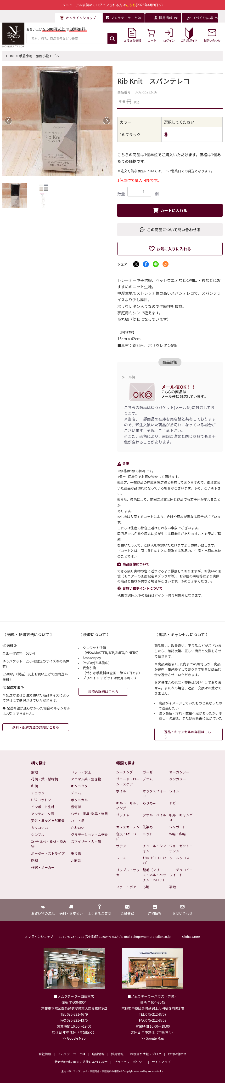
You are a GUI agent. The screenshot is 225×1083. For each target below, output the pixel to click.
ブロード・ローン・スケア (128, 781)
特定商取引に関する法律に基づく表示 (81, 1062)
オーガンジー (179, 772)
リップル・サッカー (128, 872)
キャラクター (81, 785)
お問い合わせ (177, 1054)
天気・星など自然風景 (48, 820)
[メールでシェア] (166, 264)
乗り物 (76, 853)
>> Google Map (73, 1038)
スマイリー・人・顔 (86, 841)
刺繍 (34, 860)
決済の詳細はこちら (103, 691)
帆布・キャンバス (181, 817)
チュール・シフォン (154, 848)
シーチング (124, 772)
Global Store (191, 936)
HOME (11, 55)
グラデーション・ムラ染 (89, 834)
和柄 (34, 785)
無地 (34, 772)
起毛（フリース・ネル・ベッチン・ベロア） (154, 874)
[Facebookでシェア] (146, 264)
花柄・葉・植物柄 (44, 779)
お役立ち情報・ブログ (145, 1054)
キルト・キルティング (128, 805)
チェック (38, 792)
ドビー (174, 803)
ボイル (121, 791)
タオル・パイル (154, 814)
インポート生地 (43, 806)
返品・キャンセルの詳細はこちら (187, 734)
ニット (148, 833)
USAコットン (41, 799)
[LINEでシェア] (156, 264)
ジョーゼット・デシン (181, 848)
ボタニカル (79, 799)
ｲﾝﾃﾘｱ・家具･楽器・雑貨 (89, 813)
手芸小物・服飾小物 (34, 55)
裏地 (172, 886)
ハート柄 (77, 820)
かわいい (77, 827)
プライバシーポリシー (129, 1062)
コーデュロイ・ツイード (181, 872)
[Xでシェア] (136, 264)
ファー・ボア (126, 886)
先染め (148, 826)
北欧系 (76, 860)
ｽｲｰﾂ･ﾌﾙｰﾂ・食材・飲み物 (48, 844)
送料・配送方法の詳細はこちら (35, 727)
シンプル (38, 834)
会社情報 (45, 1054)
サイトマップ (161, 1062)
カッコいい (39, 827)
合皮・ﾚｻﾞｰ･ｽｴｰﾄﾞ (128, 836)
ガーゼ (148, 772)
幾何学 (76, 806)
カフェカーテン (128, 826)
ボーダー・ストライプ (48, 853)
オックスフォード (154, 793)
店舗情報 (98, 1054)
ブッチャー (124, 814)
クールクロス (179, 857)
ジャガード (177, 826)
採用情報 (117, 1054)
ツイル (174, 791)
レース (121, 857)
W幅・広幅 (177, 833)
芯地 (146, 886)
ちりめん (149, 803)
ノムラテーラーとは (71, 1054)
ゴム (55, 55)
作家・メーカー (43, 867)
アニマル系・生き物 (86, 779)
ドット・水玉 (81, 772)
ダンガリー (177, 779)
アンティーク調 (42, 813)
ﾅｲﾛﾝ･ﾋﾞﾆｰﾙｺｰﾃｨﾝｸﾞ (154, 860)
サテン (121, 845)
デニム (76, 792)
